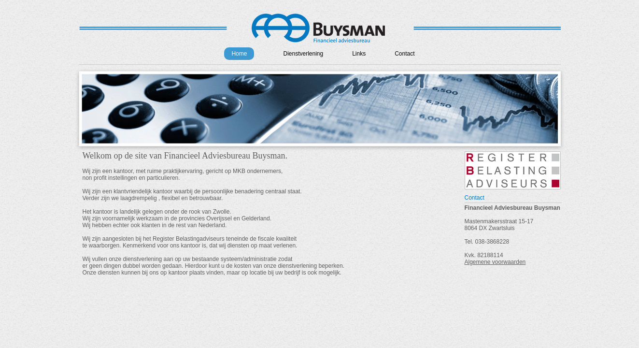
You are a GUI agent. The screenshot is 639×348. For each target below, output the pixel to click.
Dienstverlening (303, 53)
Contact (404, 53)
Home (239, 53)
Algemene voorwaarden (495, 262)
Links (359, 53)
